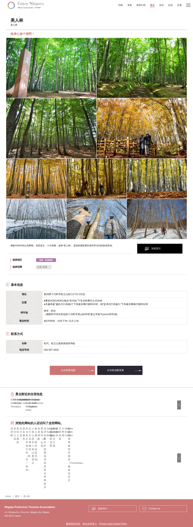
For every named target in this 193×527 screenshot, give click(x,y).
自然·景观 (42, 267)
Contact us (154, 497)
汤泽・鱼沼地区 (46, 260)
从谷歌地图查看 (115, 370)
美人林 (26, 485)
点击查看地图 (68, 370)
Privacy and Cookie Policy (113, 512)
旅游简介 (103, 497)
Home (8, 485)
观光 (17, 485)
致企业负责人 (90, 512)
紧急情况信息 (73, 512)
